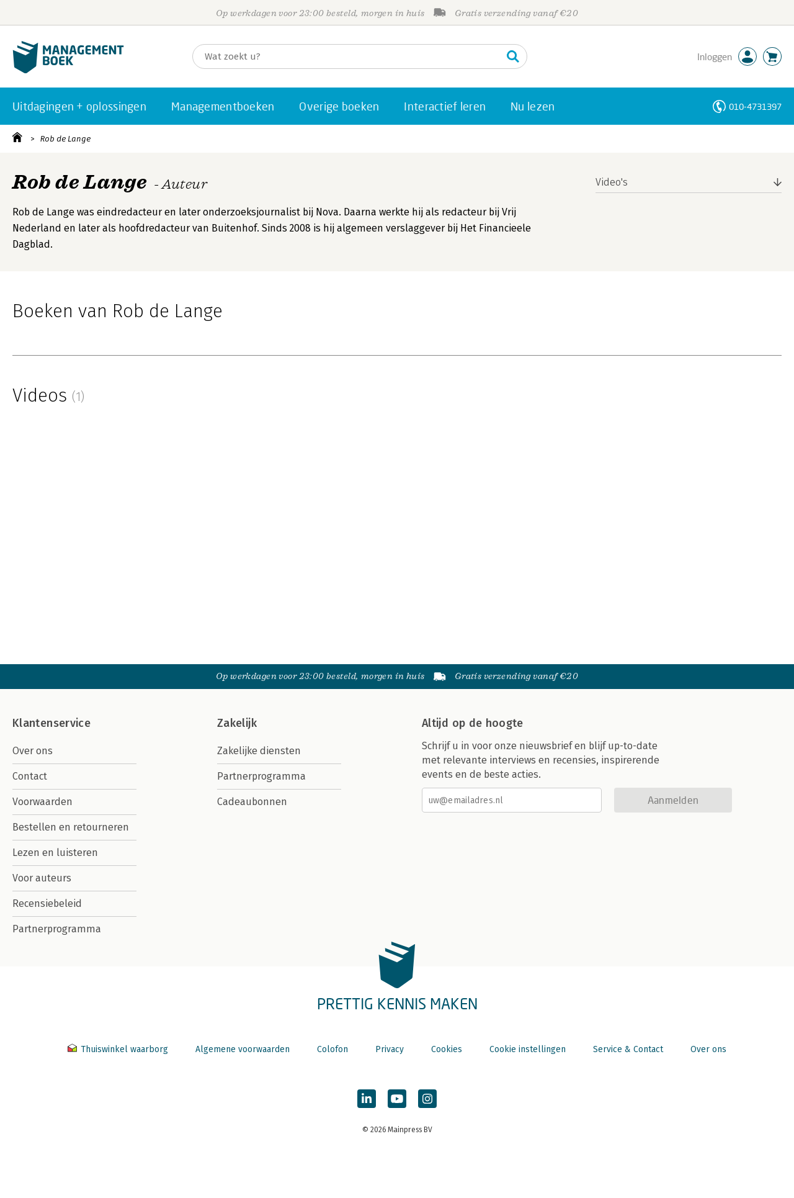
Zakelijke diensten (259, 751)
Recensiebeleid (47, 903)
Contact (29, 776)
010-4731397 (755, 106)
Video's (612, 182)
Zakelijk (237, 723)
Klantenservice (51, 723)
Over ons (32, 751)
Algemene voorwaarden (242, 1049)
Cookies (446, 1049)
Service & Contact (628, 1049)
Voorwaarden (42, 802)
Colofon (332, 1049)
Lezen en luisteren (55, 852)
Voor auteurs (41, 878)
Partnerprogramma (56, 929)
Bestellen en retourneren (70, 827)
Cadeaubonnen (252, 802)
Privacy (389, 1049)
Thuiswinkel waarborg (119, 1049)
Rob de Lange (65, 138)
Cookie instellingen (527, 1049)
